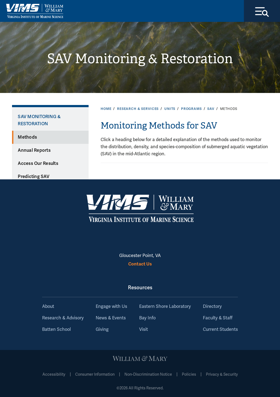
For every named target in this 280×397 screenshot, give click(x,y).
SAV (210, 109)
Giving (102, 329)
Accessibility (53, 374)
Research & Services (138, 109)
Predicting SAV (33, 176)
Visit (143, 329)
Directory (212, 306)
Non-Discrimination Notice (148, 374)
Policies (189, 374)
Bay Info (147, 318)
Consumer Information (95, 374)
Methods (27, 137)
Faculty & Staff (217, 318)
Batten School (56, 329)
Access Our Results (38, 163)
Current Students (220, 329)
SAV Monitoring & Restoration (140, 58)
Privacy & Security (222, 374)
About (48, 306)
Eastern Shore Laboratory (165, 306)
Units (169, 109)
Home (106, 109)
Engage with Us (111, 306)
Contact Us (140, 264)
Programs (191, 109)
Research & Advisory (63, 318)
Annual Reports (34, 150)
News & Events (111, 318)
